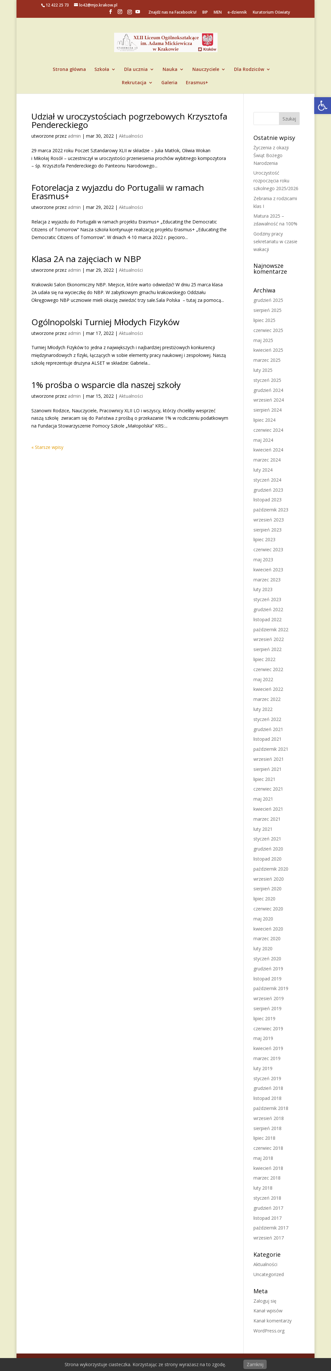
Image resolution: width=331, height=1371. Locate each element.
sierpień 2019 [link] (267, 1008)
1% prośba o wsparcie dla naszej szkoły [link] (106, 385)
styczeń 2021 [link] (267, 839)
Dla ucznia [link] (136, 69)
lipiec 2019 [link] (264, 1018)
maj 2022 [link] (263, 679)
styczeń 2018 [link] (267, 1198)
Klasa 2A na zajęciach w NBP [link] (86, 259)
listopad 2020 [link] (267, 859)
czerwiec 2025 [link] (268, 330)
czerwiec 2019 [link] (268, 1028)
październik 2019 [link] (270, 988)
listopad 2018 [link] (267, 1098)
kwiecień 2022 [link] (268, 689)
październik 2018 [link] (270, 1108)
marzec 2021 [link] (267, 819)
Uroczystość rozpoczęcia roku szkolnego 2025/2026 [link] (275, 180)
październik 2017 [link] (270, 1228)
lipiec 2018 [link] (264, 1138)
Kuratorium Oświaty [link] (271, 12)
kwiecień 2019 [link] (268, 1048)
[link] (322, 105)
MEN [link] (218, 12)
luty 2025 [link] (262, 370)
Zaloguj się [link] (264, 1301)
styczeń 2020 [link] (267, 958)
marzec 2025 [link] (267, 360)
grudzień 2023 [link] (268, 490)
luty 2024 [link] (262, 470)
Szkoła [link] (101, 69)
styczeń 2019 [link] (267, 1078)
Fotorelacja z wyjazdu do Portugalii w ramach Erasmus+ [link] (117, 192)
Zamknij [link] (255, 1364)
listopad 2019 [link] (267, 979)
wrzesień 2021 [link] (268, 759)
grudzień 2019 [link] (268, 968)
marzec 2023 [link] (267, 580)
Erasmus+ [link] (197, 83)
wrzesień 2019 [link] (268, 998)
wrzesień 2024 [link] (268, 400)
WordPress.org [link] (268, 1331)
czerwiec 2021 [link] (268, 789)
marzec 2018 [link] (267, 1178)
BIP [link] (205, 12)
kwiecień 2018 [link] (268, 1168)
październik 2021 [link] (270, 749)
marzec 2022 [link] (267, 699)
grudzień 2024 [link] (268, 390)
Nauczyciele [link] (205, 69)
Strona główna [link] (69, 69)
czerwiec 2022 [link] (268, 669)
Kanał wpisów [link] (268, 1311)
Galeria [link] (169, 83)
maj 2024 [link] (263, 440)
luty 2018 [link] (262, 1188)
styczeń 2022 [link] (267, 719)
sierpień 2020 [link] (267, 888)
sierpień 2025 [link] (267, 310)
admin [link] (74, 136)
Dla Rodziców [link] (249, 69)
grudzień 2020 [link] (268, 849)
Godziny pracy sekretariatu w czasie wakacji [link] (275, 241)
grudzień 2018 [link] (268, 1088)
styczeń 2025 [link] (267, 380)
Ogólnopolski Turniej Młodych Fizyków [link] (105, 322)
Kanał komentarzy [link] (272, 1321)
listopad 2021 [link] (267, 739)
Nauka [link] (170, 69)
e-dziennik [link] (237, 12)
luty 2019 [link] (262, 1068)
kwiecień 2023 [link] (268, 569)
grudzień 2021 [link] (268, 729)
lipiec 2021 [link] (264, 779)
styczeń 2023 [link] (267, 599)
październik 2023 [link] (270, 510)
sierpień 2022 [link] (267, 649)
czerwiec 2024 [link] (268, 430)
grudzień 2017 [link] (268, 1208)
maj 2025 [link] (263, 340)
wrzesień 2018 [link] (268, 1118)
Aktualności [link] (131, 136)
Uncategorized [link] (268, 1274)
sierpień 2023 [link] (267, 530)
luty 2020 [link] (262, 948)
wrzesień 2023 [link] (268, 520)
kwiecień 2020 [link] (268, 929)
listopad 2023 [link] (267, 500)
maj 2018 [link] (263, 1158)
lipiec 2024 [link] (264, 420)
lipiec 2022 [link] (264, 659)
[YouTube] (137, 13)
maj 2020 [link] (263, 919)
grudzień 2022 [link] (268, 609)
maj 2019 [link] (263, 1038)
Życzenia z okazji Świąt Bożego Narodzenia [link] (271, 155)
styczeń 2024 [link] (267, 480)
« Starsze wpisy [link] (47, 447)
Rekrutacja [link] (134, 83)
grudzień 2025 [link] (268, 300)
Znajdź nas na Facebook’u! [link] (172, 12)
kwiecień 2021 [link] (268, 809)
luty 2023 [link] (262, 589)
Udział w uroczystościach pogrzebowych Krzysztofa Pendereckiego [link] (129, 120)
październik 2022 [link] (270, 629)
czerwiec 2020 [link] (268, 909)
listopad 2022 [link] (267, 619)
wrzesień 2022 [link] (268, 639)
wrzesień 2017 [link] (268, 1238)
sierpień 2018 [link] (267, 1128)
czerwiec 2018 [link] (268, 1148)
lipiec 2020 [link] (264, 899)
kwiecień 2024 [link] (268, 450)
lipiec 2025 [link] (264, 320)
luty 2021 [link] (262, 829)
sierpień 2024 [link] (267, 410)
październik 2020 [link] (270, 869)
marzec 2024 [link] (267, 460)
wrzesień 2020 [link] (268, 879)
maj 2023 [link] (263, 559)
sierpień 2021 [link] (267, 769)
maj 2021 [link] (263, 799)
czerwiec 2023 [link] (268, 549)
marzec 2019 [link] (267, 1058)
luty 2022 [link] (262, 709)
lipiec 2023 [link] (264, 539)
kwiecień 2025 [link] (268, 350)
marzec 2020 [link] (267, 938)
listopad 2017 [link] (267, 1218)
